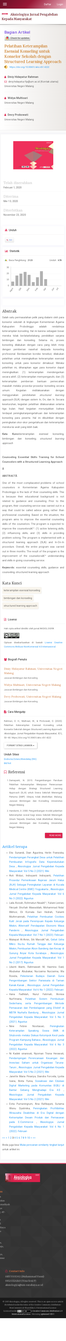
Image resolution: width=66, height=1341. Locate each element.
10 (28, 1137)
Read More (53, 835)
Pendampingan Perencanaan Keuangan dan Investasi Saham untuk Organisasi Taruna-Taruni (36, 1063)
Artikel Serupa (14, 847)
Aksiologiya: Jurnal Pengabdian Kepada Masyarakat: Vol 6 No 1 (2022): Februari (36, 1127)
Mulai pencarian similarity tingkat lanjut (42, 1144)
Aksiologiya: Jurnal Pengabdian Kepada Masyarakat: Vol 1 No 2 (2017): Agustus (36, 958)
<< (3, 1137)
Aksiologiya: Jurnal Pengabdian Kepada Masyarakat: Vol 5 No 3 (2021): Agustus (36, 1017)
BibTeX (7, 763)
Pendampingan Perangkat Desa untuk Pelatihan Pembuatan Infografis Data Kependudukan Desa (36, 862)
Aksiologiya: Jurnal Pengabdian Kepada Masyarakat (30, 16)
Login (60, 4)
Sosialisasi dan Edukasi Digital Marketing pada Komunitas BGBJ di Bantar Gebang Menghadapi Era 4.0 (36, 1086)
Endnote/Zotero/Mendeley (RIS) (20, 759)
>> (34, 1137)
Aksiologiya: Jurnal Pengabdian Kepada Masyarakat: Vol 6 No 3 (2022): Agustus (36, 894)
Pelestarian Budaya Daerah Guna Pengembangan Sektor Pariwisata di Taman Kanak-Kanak (36, 981)
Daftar (47, 4)
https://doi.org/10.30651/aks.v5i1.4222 (29, 67)
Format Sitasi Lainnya (20, 745)
